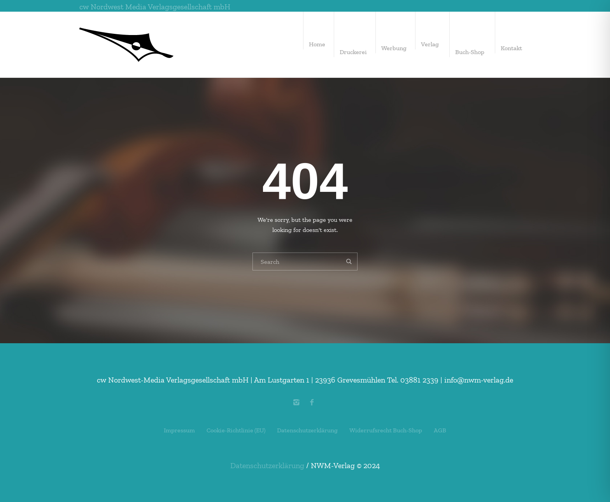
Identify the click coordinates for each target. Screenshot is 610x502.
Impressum (179, 430)
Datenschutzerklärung (307, 430)
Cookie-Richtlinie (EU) (236, 430)
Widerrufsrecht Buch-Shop (385, 430)
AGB (440, 430)
